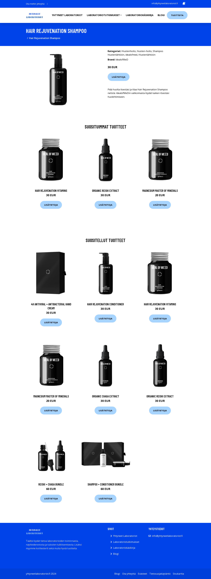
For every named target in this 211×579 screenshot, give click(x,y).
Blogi (161, 15)
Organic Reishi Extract (105, 190)
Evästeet (142, 573)
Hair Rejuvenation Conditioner (105, 304)
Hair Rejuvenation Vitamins (51, 190)
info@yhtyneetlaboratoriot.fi (165, 3)
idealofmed (131, 54)
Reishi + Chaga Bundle (51, 484)
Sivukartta (178, 573)
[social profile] (47, 4)
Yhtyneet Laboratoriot (125, 535)
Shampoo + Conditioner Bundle (106, 484)
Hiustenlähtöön (146, 54)
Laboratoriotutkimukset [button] (103, 15)
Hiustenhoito (129, 51)
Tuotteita (177, 15)
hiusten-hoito (144, 51)
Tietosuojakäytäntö (160, 573)
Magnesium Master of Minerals (160, 190)
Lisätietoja (118, 76)
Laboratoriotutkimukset (126, 541)
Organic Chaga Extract (105, 396)
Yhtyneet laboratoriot (67, 15)
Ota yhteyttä (129, 573)
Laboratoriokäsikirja (139, 15)
